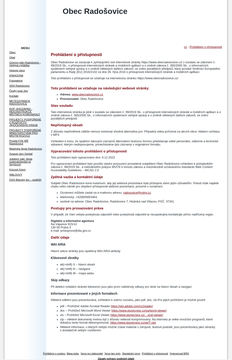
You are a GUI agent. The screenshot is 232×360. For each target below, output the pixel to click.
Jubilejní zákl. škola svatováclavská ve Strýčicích (20, 162)
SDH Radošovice (19, 85)
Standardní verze (131, 353)
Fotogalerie (16, 80)
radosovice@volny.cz (137, 192)
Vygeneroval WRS (179, 353)
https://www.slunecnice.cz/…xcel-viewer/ (136, 315)
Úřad (12, 57)
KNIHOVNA (16, 75)
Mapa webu (73, 353)
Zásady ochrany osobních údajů (116, 358)
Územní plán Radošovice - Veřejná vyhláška (25, 64)
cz (185, 47)
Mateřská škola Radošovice (25, 148)
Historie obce (17, 70)
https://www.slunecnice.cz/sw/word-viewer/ (139, 310)
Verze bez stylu (112, 353)
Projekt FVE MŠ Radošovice (18, 142)
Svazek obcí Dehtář (21, 153)
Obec (12, 52)
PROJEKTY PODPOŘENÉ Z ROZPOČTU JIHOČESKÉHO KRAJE (25, 122)
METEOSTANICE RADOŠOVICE (19, 102)
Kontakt (13, 96)
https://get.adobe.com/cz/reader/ (132, 306)
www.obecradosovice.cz (87, 94)
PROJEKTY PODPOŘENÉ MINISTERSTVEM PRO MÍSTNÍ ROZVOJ (25, 133)
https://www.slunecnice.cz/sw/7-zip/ (133, 322)
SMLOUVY (15, 174)
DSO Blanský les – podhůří (25, 179)
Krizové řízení (17, 169)
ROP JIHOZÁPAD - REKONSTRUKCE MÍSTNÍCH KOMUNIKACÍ (24, 111)
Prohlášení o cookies (54, 353)
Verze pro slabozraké (92, 353)
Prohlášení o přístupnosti (206, 47)
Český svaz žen (18, 90)
